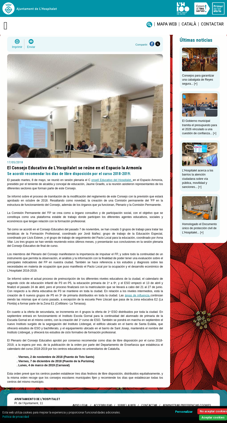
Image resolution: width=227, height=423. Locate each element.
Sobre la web (127, 405)
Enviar (31, 47)
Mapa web (167, 24)
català (189, 24)
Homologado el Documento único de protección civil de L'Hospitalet (199, 228)
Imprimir (17, 47)
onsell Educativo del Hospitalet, (112, 180)
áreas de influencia (138, 295)
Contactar (212, 24)
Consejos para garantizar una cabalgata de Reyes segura (198, 80)
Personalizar (184, 411)
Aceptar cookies (213, 417)
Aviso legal (80, 405)
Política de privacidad (15, 416)
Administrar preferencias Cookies (187, 405)
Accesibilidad (103, 405)
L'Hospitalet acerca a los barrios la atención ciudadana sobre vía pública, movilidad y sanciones (197, 179)
